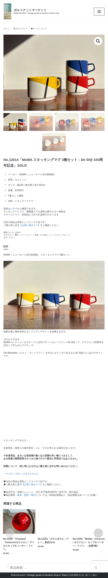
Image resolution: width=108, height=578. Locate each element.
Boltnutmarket (18, 575)
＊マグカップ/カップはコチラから (21, 474)
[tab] (5, 247)
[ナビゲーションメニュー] (99, 11)
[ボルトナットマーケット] (31, 11)
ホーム (6, 28)
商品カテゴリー (20, 28)
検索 (96, 567)
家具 (19, 495)
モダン (12, 237)
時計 (33, 495)
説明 (5, 246)
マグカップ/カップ (61, 235)
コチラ (13, 208)
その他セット (46, 235)
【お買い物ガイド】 (30, 225)
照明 (26, 495)
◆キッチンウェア (39, 28)
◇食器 (35, 235)
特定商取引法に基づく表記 (83, 575)
